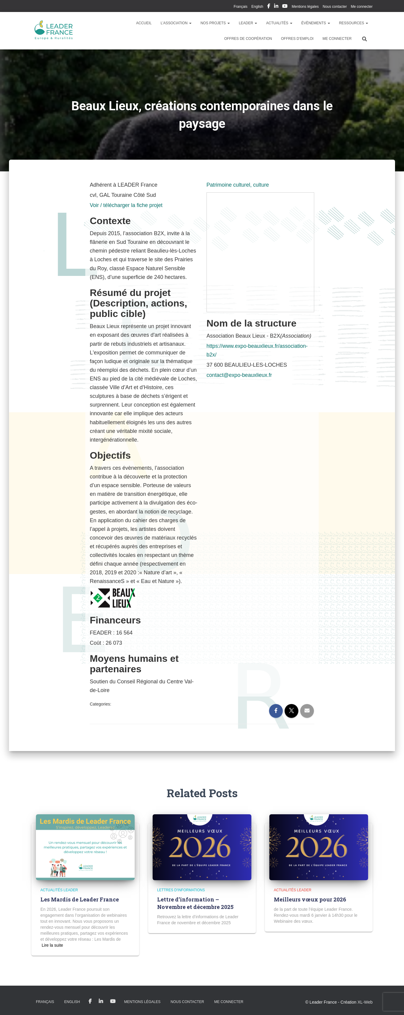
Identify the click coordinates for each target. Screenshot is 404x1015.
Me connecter (362, 6)
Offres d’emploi (297, 39)
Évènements (315, 23)
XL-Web (365, 1002)
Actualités (279, 23)
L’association (176, 23)
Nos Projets (215, 23)
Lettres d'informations (181, 890)
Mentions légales (305, 6)
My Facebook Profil (268, 7)
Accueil (144, 23)
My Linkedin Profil (276, 7)
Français (240, 6)
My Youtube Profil (285, 7)
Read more (52, 945)
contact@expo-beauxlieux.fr (239, 375)
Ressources (353, 23)
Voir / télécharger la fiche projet (127, 205)
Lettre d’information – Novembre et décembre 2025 (195, 903)
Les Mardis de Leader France (79, 899)
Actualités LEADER (59, 890)
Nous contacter (335, 6)
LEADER (248, 23)
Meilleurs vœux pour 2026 (310, 899)
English (257, 6)
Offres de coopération (248, 39)
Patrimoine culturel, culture (238, 185)
